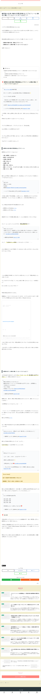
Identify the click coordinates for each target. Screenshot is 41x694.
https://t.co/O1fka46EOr (13, 105)
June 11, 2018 (17, 237)
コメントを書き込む (20, 677)
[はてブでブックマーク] (33, 18)
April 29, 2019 (16, 394)
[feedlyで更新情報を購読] (11, 580)
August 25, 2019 (22, 436)
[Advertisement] (20, 58)
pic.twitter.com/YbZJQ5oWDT (24, 105)
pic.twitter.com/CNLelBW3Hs (10, 390)
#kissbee (8, 187)
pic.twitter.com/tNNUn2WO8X (12, 234)
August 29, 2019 (7, 468)
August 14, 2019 (26, 108)
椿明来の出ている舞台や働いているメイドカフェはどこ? (16, 75)
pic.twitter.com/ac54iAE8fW (20, 463)
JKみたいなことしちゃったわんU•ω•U (9, 336)
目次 (6, 68)
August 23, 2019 (22, 509)
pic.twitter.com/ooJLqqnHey (20, 187)
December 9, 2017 (25, 191)
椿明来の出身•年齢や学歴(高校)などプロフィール (14, 74)
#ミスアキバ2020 (8, 89)
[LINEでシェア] (20, 21)
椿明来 (8, 338)
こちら (15, 208)
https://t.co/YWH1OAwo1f (19, 388)
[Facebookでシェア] (20, 18)
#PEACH (12, 187)
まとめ (5, 77)
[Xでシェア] (8, 18)
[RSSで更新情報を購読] (30, 580)
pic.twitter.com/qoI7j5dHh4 (9, 433)
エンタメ (4, 565)
